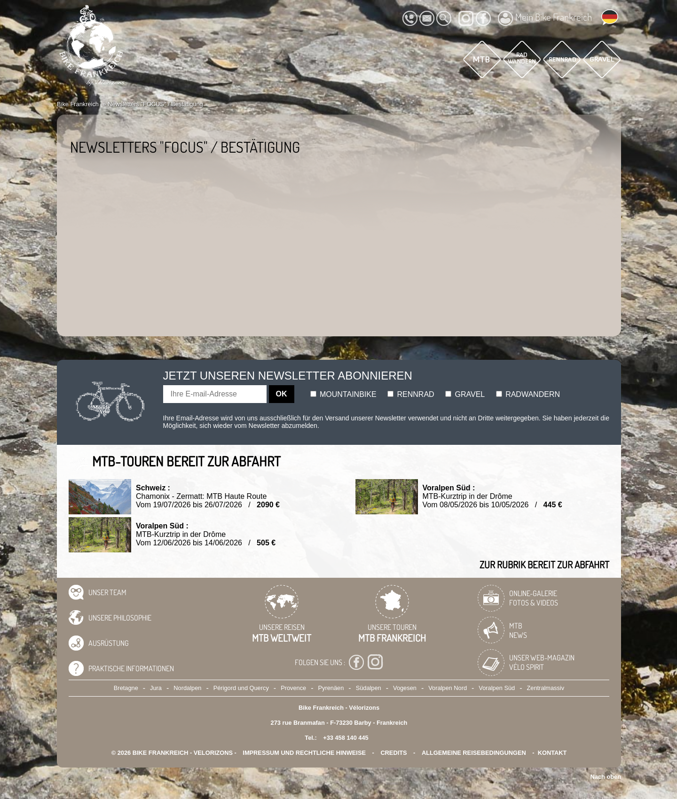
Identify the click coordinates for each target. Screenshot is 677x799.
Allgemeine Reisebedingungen (474, 752)
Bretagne (126, 687)
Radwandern (528, 394)
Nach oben (605, 776)
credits (393, 752)
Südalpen (368, 687)
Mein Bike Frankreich (545, 18)
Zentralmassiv (546, 687)
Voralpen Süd (497, 687)
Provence (293, 687)
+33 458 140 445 (345, 737)
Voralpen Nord (447, 687)
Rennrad (410, 394)
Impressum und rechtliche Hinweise (304, 752)
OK (281, 394)
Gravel (465, 394)
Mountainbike (343, 394)
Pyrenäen (331, 687)
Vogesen (405, 687)
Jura (156, 687)
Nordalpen (187, 687)
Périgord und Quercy (241, 687)
